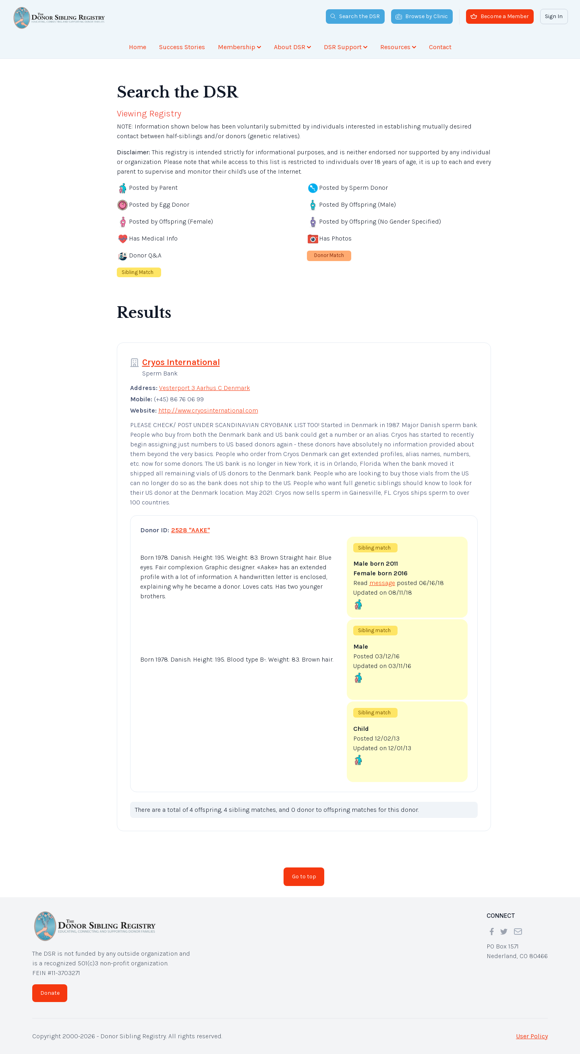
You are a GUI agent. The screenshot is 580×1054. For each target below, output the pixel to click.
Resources (398, 47)
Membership (239, 47)
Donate (50, 993)
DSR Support (345, 47)
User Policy (532, 1036)
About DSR (292, 47)
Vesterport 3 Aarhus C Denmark (204, 388)
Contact (440, 47)
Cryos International (181, 362)
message (382, 583)
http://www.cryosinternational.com (208, 410)
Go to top (304, 876)
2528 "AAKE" (190, 530)
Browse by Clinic (422, 16)
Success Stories (182, 47)
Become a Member (499, 16)
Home (137, 47)
